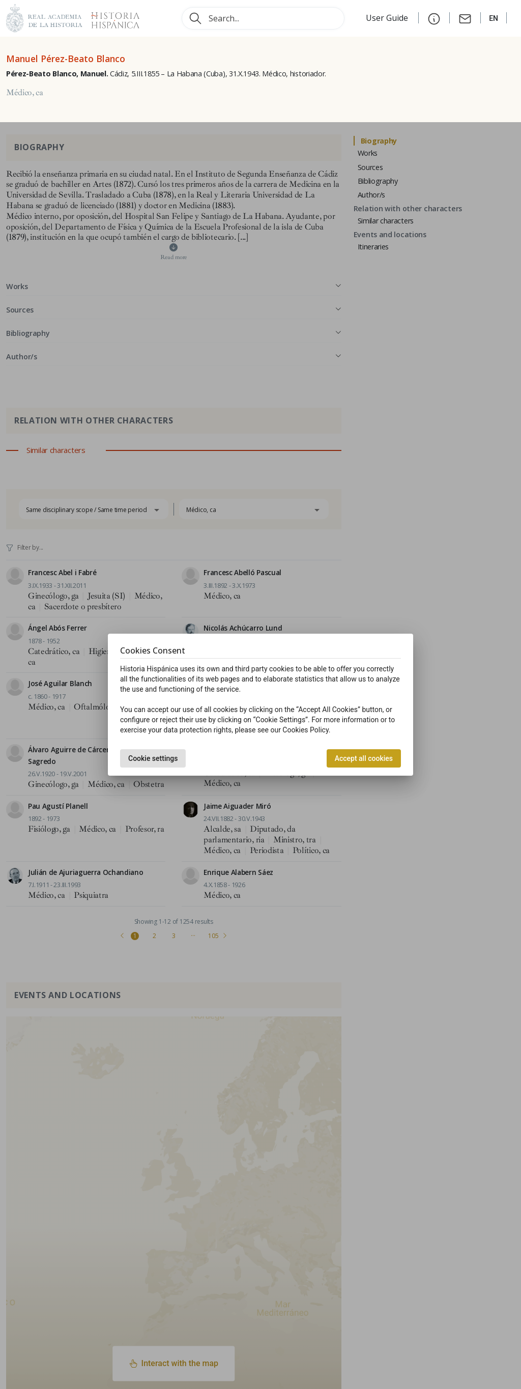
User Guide (388, 17)
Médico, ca (24, 93)
